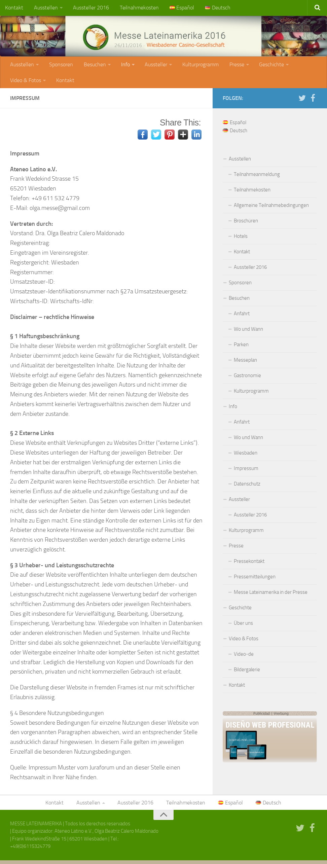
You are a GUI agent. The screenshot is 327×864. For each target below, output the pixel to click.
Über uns (243, 626)
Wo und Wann (248, 332)
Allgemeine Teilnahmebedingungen (271, 208)
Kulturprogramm (195, 66)
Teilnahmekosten (135, 8)
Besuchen (92, 66)
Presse (230, 66)
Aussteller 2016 (88, 8)
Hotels (241, 239)
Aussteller (151, 66)
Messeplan (245, 363)
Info (121, 66)
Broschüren (246, 224)
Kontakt (14, 8)
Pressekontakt (249, 564)
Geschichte (264, 66)
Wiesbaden (245, 456)
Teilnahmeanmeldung (257, 177)
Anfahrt (242, 317)
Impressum (246, 471)
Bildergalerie (247, 673)
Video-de (244, 657)
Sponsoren (60, 66)
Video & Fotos (25, 82)
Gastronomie (247, 378)
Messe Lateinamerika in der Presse (270, 595)
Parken (241, 348)
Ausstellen (44, 8)
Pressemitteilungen (255, 580)
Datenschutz (247, 487)
